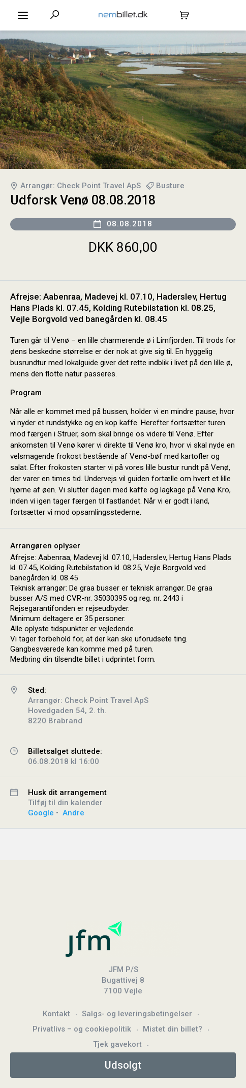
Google (41, 812)
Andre (73, 812)
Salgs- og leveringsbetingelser (137, 1013)
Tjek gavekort (117, 1044)
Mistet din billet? (172, 1029)
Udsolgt (123, 1065)
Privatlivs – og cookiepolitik (82, 1029)
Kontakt (56, 1013)
